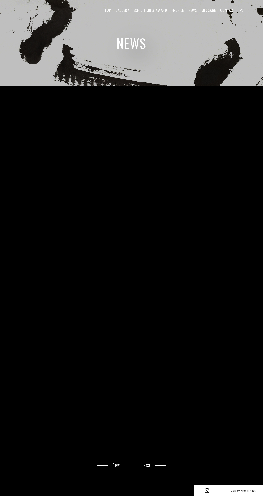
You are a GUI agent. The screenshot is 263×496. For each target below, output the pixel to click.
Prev (116, 465)
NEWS (192, 10)
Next (147, 465)
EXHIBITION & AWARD (150, 10)
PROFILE (177, 10)
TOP (108, 10)
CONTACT (227, 10)
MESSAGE (208, 10)
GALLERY (122, 10)
